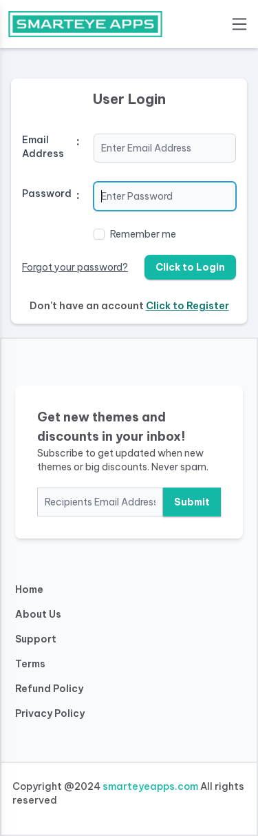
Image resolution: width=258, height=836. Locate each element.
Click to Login (190, 267)
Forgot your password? (75, 267)
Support (35, 639)
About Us (38, 614)
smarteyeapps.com (150, 786)
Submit (192, 502)
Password (47, 193)
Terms (30, 664)
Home (29, 589)
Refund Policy (49, 688)
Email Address (43, 147)
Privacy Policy (50, 713)
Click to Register (187, 306)
